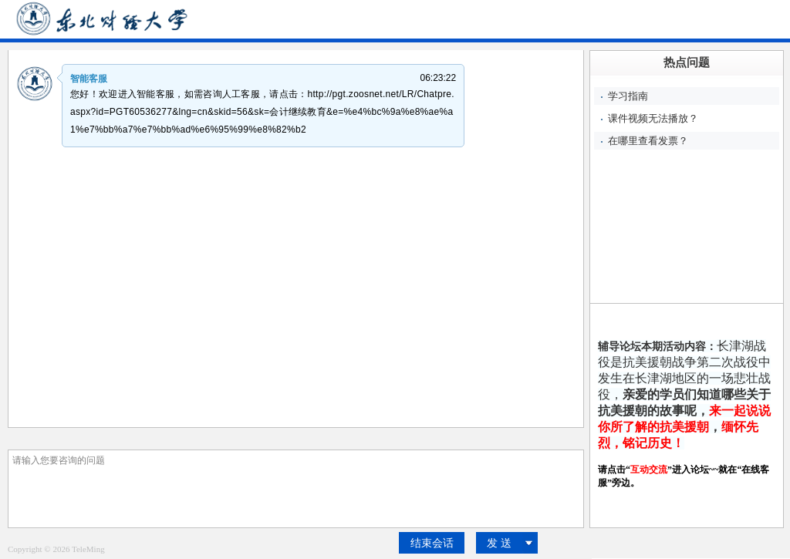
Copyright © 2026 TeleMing (56, 549)
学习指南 (628, 96)
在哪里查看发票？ (648, 140)
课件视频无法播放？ (653, 118)
